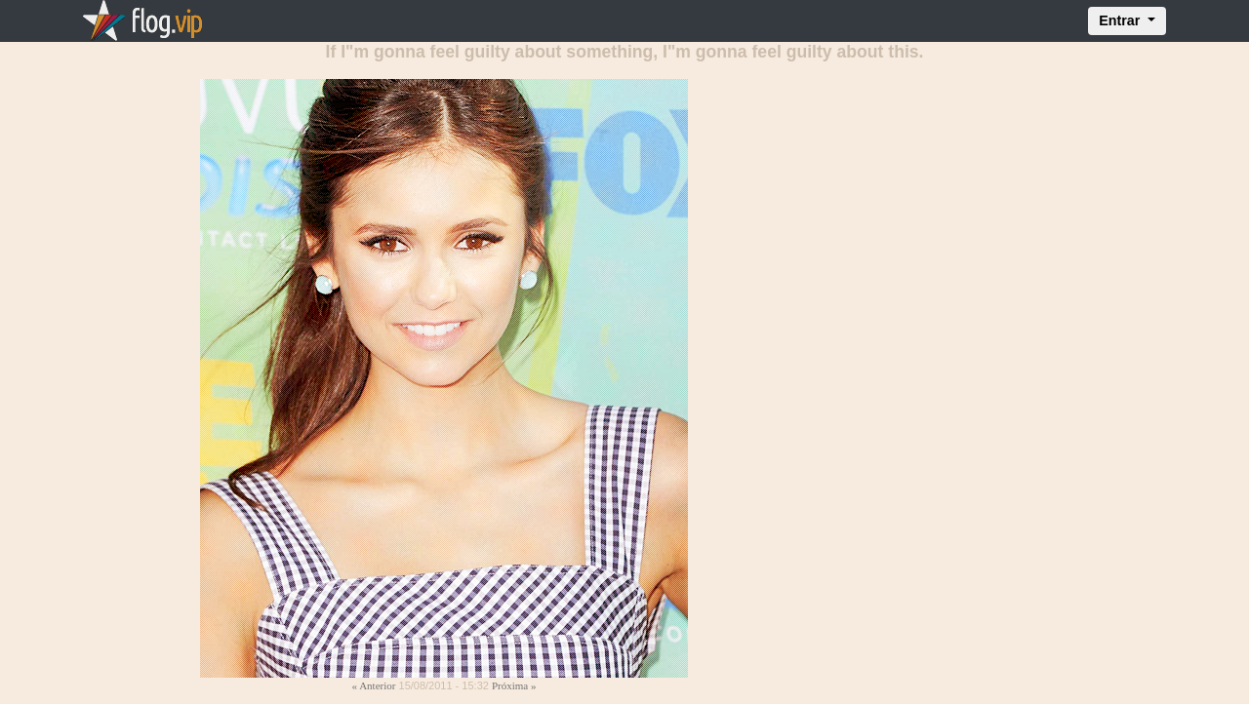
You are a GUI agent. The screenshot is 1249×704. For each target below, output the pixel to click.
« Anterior (374, 685)
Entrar (1121, 20)
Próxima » (514, 685)
